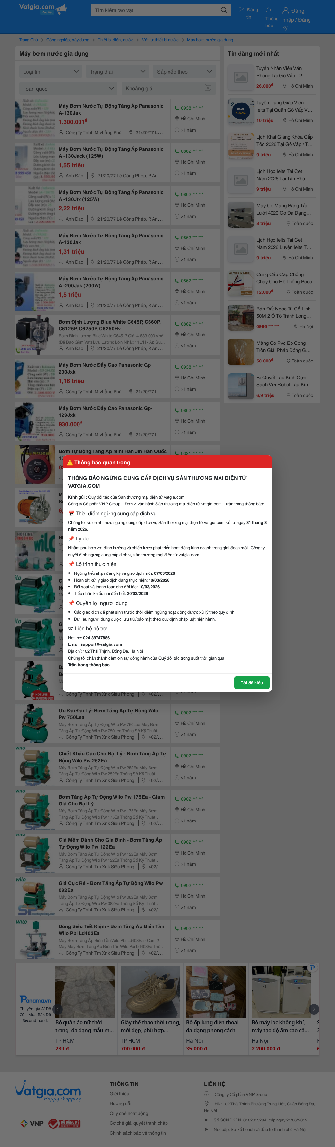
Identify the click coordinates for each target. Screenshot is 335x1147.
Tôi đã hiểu (252, 682)
